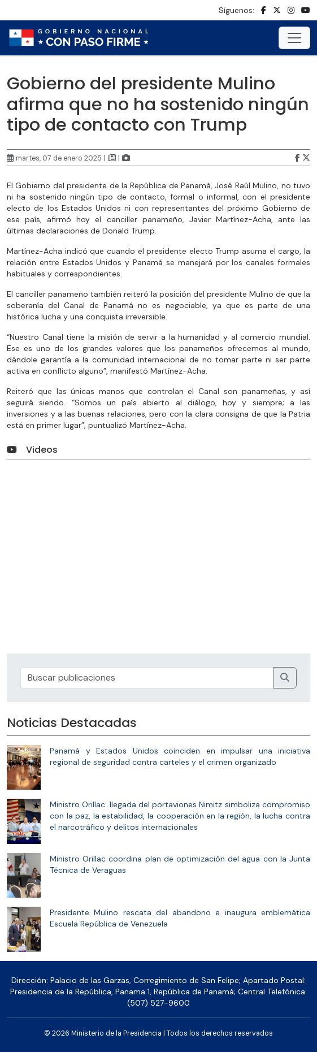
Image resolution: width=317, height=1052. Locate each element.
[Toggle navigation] (294, 38)
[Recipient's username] (146, 678)
